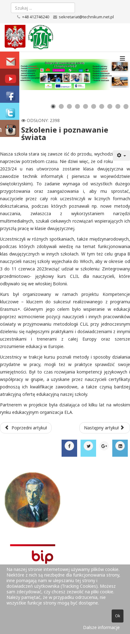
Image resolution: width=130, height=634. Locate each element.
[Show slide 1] (53, 106)
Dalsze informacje (101, 627)
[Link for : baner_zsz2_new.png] (65, 74)
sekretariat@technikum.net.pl (86, 17)
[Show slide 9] (117, 106)
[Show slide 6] (93, 106)
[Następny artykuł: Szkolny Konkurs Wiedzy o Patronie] (104, 427)
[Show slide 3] (69, 106)
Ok (117, 615)
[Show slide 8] (109, 106)
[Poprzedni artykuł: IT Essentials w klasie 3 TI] (26, 427)
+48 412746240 (35, 17)
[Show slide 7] (101, 106)
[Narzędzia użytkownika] (121, 155)
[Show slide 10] (125, 106)
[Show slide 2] (61, 106)
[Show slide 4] (77, 106)
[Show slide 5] (85, 106)
